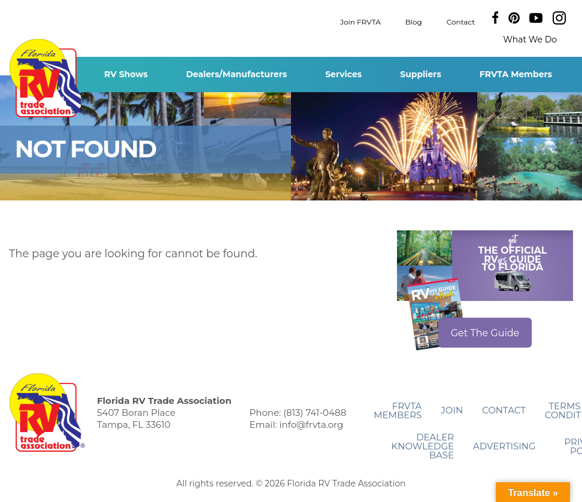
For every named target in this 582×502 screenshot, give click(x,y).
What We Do (530, 39)
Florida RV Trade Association (47, 78)
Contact (461, 21)
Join (452, 410)
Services (343, 74)
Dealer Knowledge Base (423, 446)
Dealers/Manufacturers (236, 74)
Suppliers (420, 74)
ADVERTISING (504, 446)
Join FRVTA (360, 21)
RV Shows (126, 74)
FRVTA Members (516, 74)
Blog (413, 21)
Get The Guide (485, 333)
